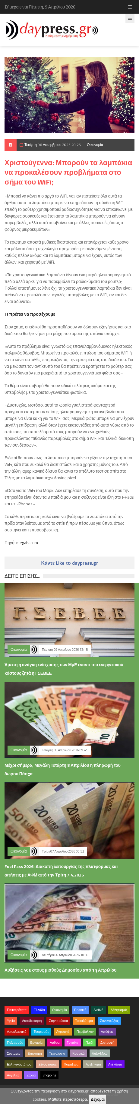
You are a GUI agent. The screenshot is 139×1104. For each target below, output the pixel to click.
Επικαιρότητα (17, 1009)
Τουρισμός (41, 1031)
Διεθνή (98, 1009)
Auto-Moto (99, 1053)
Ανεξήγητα (93, 1064)
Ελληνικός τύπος (19, 1064)
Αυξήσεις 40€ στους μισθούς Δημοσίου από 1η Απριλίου (61, 970)
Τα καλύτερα (84, 1020)
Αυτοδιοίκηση (32, 1020)
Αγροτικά (62, 1031)
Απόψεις (107, 1031)
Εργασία (36, 1042)
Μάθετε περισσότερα (67, 1099)
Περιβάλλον (85, 1031)
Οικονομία (95, 145)
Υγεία (11, 1020)
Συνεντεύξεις (109, 1020)
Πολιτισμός (15, 1042)
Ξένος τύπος (47, 1064)
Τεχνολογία (57, 1053)
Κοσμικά (78, 1053)
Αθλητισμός (119, 1009)
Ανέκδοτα (115, 1064)
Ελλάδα (39, 1009)
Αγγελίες (13, 1075)
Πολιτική (80, 1009)
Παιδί (89, 1042)
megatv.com (27, 542)
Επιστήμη (35, 1053)
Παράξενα (71, 1064)
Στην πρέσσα (58, 1020)
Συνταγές (14, 1053)
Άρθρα (54, 1042)
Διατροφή (107, 1042)
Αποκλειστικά (17, 1031)
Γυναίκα (72, 1042)
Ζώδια (31, 1075)
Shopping (49, 1075)
